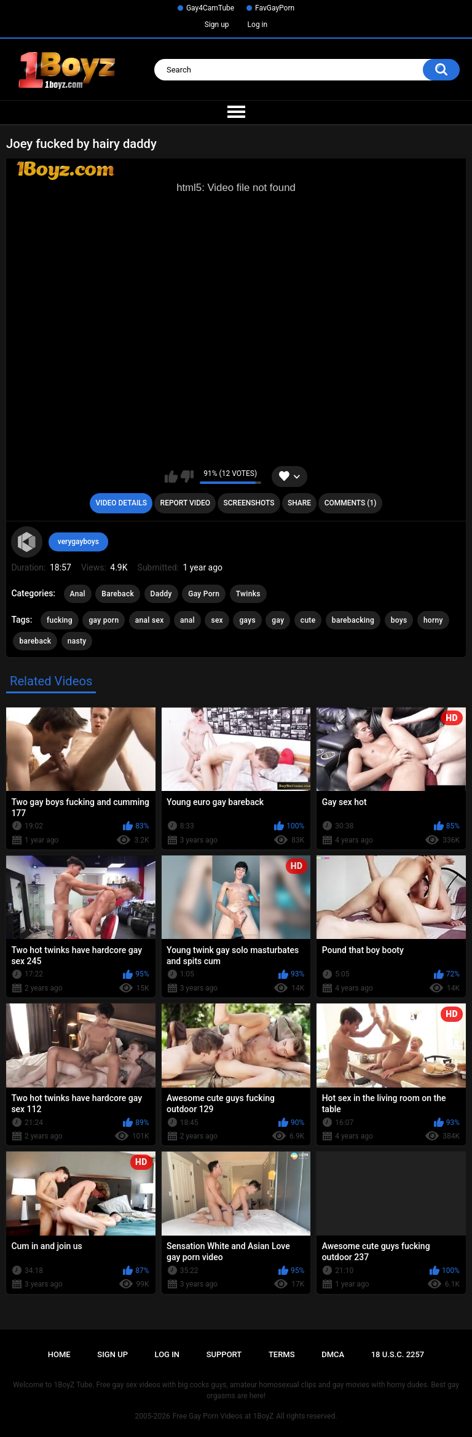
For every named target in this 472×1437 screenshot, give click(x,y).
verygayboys (78, 541)
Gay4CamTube (210, 8)
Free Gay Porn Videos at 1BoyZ (223, 1416)
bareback (35, 641)
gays (247, 620)
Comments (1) (350, 503)
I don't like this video (187, 476)
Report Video (185, 503)
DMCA (332, 1354)
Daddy (161, 594)
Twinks (248, 594)
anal (187, 620)
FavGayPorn (274, 8)
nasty (77, 641)
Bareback (117, 594)
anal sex (149, 620)
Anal (77, 594)
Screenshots (249, 503)
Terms (282, 1354)
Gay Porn (203, 594)
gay (278, 620)
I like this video (171, 476)
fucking (60, 620)
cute (308, 620)
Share (299, 503)
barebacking (353, 620)
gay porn (103, 620)
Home (59, 1354)
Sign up (217, 24)
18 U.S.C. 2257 (398, 1354)
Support (224, 1354)
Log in (258, 24)
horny (433, 620)
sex (217, 620)
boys (399, 620)
